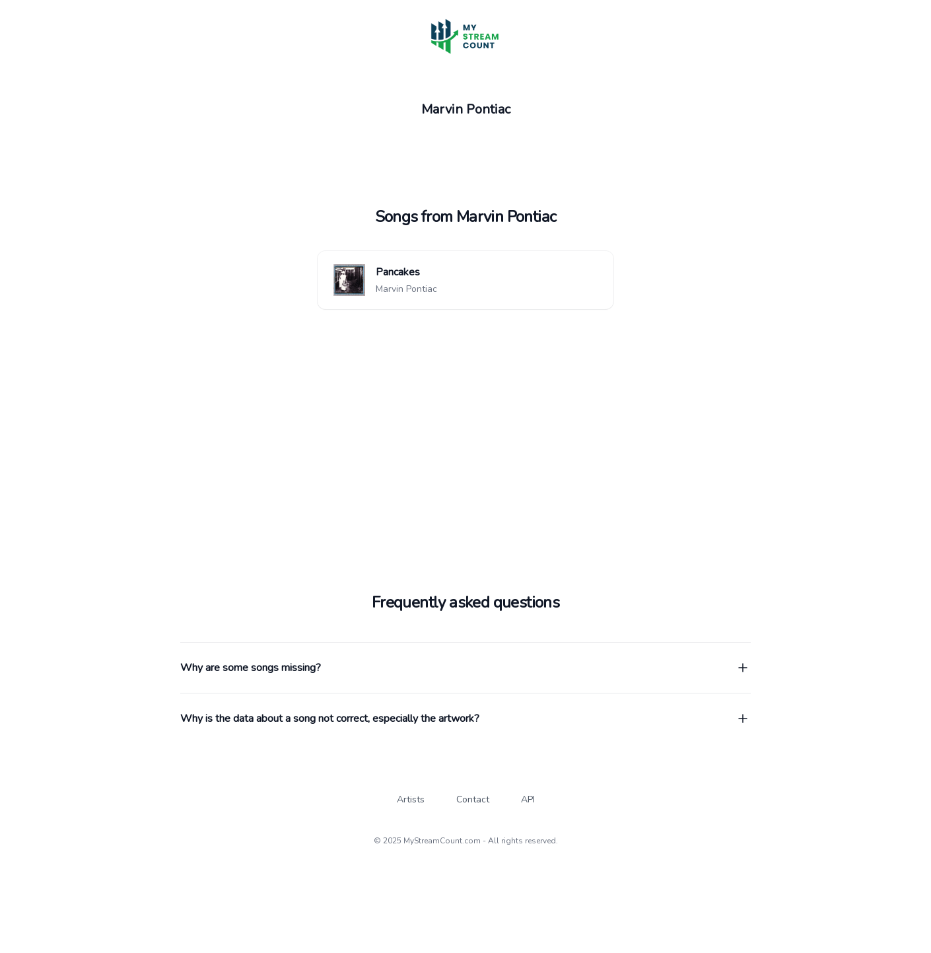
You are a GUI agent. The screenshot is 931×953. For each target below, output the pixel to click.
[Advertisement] (465, 412)
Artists (411, 799)
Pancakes (398, 272)
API (528, 799)
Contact (472, 799)
